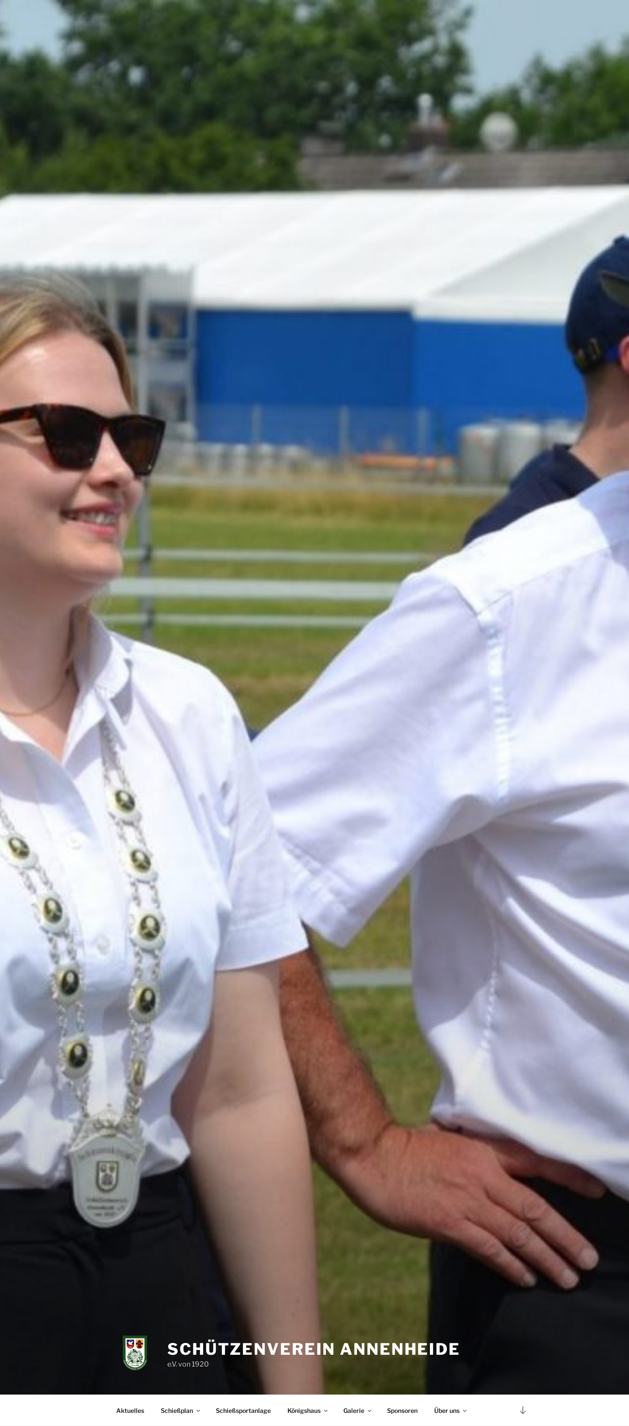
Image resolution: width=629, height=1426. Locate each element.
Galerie (358, 1410)
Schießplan (181, 1410)
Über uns (451, 1410)
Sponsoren (402, 1410)
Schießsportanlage (243, 1410)
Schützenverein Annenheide (313, 1349)
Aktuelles (130, 1410)
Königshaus (308, 1410)
